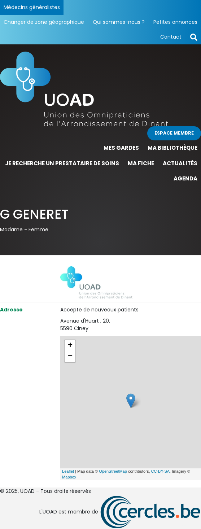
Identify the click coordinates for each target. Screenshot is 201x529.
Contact (171, 36)
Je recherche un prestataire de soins (62, 163)
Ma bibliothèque (172, 148)
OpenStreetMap (113, 471)
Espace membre (174, 133)
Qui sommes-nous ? (119, 22)
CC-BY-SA (160, 471)
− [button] (70, 356)
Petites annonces (175, 22)
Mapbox (69, 477)
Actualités (180, 163)
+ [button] (70, 345)
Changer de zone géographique (44, 22)
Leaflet (68, 471)
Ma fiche (141, 163)
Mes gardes (121, 148)
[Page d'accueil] (100, 89)
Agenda (185, 178)
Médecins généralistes (32, 7)
